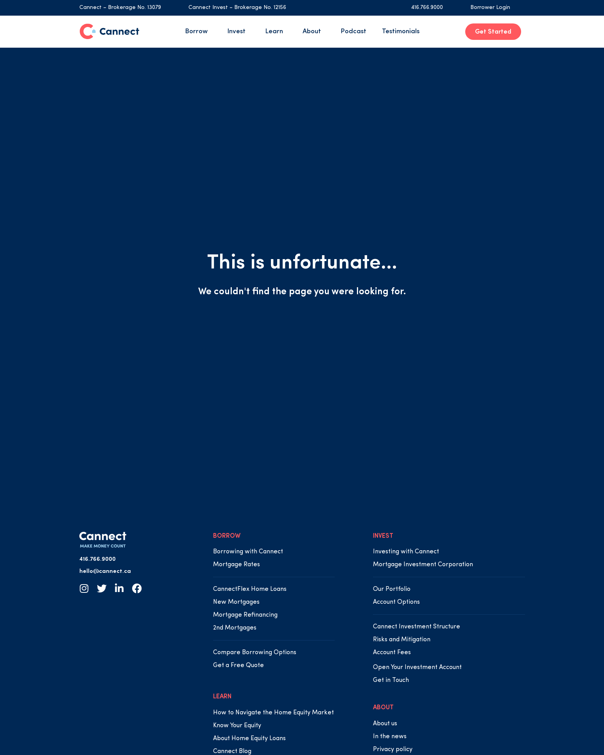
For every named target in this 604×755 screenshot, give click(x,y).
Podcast (353, 31)
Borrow (198, 32)
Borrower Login (490, 8)
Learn (276, 32)
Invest (238, 32)
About (314, 32)
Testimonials (400, 31)
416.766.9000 (427, 8)
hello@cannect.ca (105, 571)
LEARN (222, 697)
